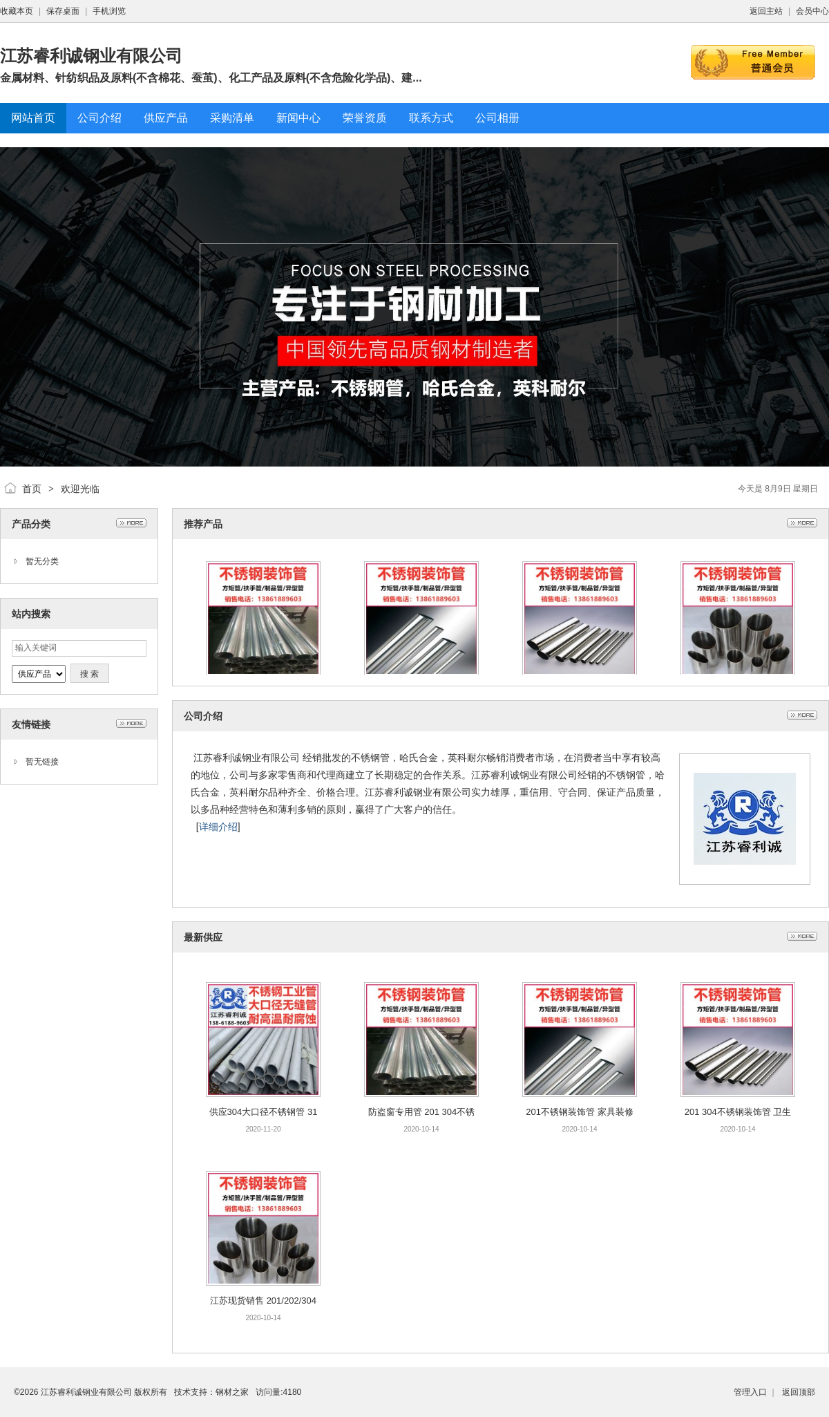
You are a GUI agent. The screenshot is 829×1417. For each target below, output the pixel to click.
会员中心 (812, 11)
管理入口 (750, 1392)
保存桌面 (62, 11)
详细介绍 (218, 826)
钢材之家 (232, 1392)
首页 (31, 488)
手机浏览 (109, 11)
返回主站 (766, 11)
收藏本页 (16, 11)
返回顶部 (798, 1392)
